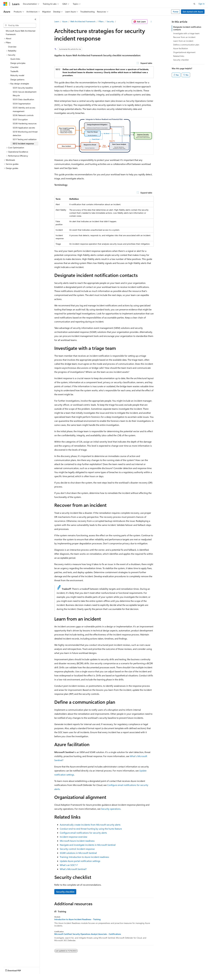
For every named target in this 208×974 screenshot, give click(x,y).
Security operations (111, 808)
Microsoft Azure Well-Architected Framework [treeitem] (20, 32)
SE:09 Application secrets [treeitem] (24, 127)
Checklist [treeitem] (14, 67)
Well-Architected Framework (82, 21)
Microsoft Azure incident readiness (77, 840)
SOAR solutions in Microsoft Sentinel (78, 852)
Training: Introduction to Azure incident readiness (84, 856)
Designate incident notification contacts (187, 28)
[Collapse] (35, 19)
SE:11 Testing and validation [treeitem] (25, 139)
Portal (175, 11)
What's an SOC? (68, 864)
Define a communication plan (186, 44)
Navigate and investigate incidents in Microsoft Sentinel (88, 844)
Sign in (201, 3)
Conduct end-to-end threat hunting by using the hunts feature (91, 828)
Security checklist (65, 891)
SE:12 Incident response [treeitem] (23, 143)
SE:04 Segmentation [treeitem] (22, 103)
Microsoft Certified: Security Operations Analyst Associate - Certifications (87, 934)
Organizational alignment (184, 52)
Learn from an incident (183, 40)
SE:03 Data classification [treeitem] (23, 99)
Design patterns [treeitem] (17, 79)
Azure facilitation (180, 48)
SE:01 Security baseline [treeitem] (23, 87)
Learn (56, 21)
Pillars (101, 21)
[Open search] (194, 3)
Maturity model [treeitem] (17, 75)
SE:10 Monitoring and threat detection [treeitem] (25, 133)
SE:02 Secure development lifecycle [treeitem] (24, 93)
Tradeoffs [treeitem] (14, 71)
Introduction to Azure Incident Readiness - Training (77, 919)
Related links (178, 56)
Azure (64, 21)
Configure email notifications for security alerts (83, 832)
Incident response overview (73, 836)
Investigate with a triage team (186, 33)
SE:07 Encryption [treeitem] (20, 119)
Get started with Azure (193, 11)
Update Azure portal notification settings (80, 860)
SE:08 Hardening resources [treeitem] (25, 123)
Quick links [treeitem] (15, 59)
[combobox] (19, 25)
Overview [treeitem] (12, 46)
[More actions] (151, 21)
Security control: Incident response (77, 848)
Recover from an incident (184, 37)
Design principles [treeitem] (17, 63)
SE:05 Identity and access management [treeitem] (24, 109)
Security (110, 21)
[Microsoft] (5, 4)
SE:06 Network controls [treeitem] (23, 115)
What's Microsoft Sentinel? (73, 869)
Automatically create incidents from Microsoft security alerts (90, 824)
